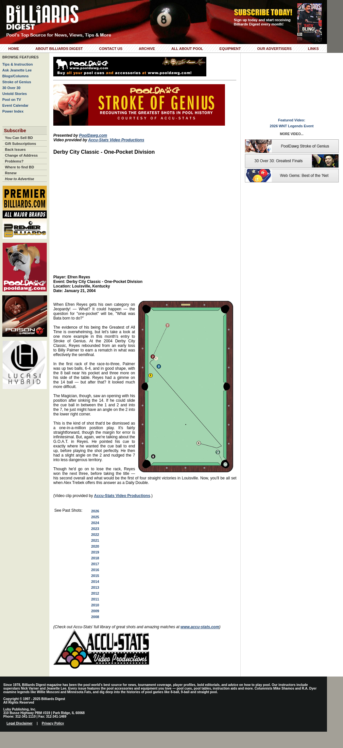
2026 (95, 511)
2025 (95, 517)
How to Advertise (19, 179)
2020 (95, 546)
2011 (95, 599)
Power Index (13, 111)
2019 (95, 552)
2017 (95, 564)
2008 (95, 617)
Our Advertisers (274, 49)
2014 (95, 582)
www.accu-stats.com (199, 627)
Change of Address (21, 155)
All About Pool (187, 49)
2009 (95, 611)
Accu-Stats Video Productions (116, 140)
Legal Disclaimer (19, 723)
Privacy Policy (53, 723)
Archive (147, 49)
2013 (95, 587)
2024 (95, 523)
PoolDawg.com (93, 135)
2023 (95, 529)
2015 (95, 576)
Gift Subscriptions (20, 144)
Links (313, 49)
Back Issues (15, 149)
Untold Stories (14, 94)
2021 (95, 540)
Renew (10, 173)
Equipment (230, 49)
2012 (95, 593)
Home (13, 49)
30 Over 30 (11, 88)
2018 (95, 558)
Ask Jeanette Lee (17, 70)
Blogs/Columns (15, 76)
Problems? (14, 161)
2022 (95, 535)
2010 (95, 605)
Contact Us (110, 49)
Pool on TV (11, 99)
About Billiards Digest (59, 49)
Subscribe (15, 130)
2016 (95, 570)
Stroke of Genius (16, 82)
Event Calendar (15, 105)
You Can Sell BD (19, 138)
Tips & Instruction (17, 64)
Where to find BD (19, 167)
